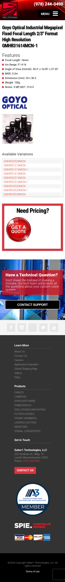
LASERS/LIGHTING (25, 422)
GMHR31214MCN (14, 165)
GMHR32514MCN (14, 177)
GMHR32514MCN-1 (16, 182)
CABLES (19, 392)
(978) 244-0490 (31, 461)
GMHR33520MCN (14, 186)
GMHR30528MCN (14, 161)
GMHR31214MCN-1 (16, 169)
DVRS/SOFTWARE (24, 401)
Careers (18, 360)
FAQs (17, 377)
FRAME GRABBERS (25, 418)
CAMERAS (20, 396)
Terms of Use (33, 571)
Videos (18, 373)
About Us (19, 351)
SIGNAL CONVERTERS (27, 431)
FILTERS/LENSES (24, 413)
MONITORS (21, 426)
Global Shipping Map (25, 368)
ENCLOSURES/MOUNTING (29, 409)
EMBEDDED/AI (22, 405)
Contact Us (20, 355)
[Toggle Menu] (49, 14)
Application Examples (26, 364)
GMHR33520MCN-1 (16, 190)
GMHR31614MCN (14, 173)
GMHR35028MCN (14, 194)
